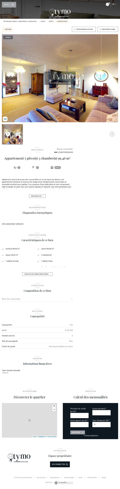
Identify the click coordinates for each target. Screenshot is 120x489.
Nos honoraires (40, 477)
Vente (43, 21)
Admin (81, 477)
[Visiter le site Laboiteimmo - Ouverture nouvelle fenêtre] (64, 482)
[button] (112, 134)
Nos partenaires (54, 477)
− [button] (54, 409)
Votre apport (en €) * (79, 420)
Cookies (103, 477)
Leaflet (34, 436)
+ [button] (54, 406)
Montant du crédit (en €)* (78, 410)
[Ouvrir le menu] (9, 5)
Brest (51, 21)
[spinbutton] (101, 424)
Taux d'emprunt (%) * (101, 420)
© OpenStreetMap (51, 436)
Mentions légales (69, 477)
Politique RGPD (92, 477)
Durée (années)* (99, 408)
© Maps (41, 436)
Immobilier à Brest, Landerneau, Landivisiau (20, 21)
